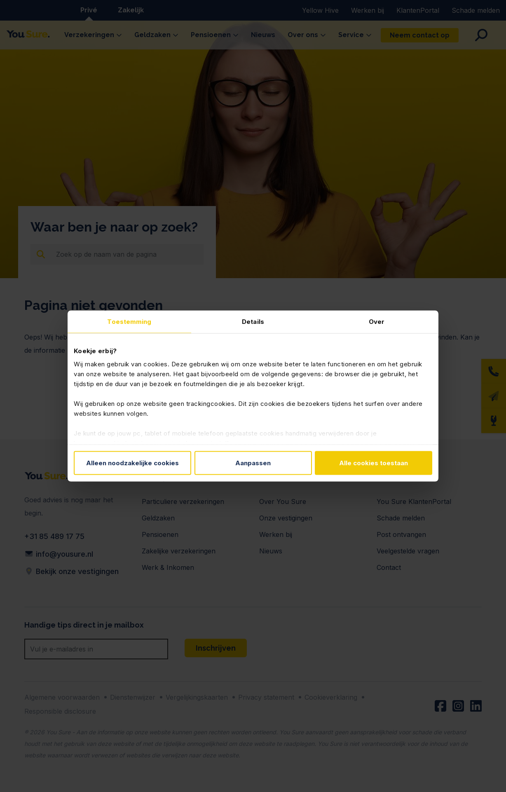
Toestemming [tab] (129, 322)
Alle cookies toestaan (373, 463)
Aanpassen (253, 463)
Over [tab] (376, 322)
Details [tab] (253, 322)
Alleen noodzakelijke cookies (132, 463)
